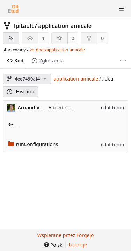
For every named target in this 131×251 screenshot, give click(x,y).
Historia (20, 91)
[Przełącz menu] (121, 8)
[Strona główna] (13, 8)
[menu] (54, 245)
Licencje (77, 244)
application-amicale (65, 25)
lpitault (24, 25)
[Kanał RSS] (11, 38)
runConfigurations (33, 144)
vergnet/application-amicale (57, 50)
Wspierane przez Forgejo (65, 235)
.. (13, 125)
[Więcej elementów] (123, 60)
